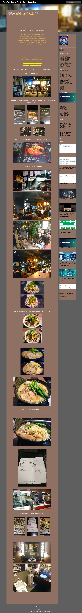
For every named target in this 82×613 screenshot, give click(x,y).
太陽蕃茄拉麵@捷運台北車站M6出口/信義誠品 (26, 36)
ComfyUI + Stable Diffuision (65, 63)
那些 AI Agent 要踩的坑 (63, 56)
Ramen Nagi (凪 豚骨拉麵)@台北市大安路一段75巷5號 (29, 44)
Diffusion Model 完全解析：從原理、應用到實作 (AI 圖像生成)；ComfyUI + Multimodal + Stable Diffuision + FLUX (67, 215)
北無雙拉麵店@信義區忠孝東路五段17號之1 (38, 36)
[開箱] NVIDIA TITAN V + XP (65, 74)
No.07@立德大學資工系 (63, 113)
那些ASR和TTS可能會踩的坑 (64, 66)
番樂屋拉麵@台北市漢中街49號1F (42, 40)
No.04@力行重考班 (63, 109)
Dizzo (43, 609)
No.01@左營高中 (62, 106)
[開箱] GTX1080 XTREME (64, 75)
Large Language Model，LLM (65, 62)
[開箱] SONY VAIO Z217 (64, 72)
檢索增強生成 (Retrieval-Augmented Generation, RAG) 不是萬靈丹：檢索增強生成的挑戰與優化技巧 (67, 295)
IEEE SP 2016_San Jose (63, 127)
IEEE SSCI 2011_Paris (63, 134)
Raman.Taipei (32, 14)
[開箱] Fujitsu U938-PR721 (64, 70)
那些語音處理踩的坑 (63, 65)
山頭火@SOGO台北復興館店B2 (22, 42)
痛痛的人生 (61, 85)
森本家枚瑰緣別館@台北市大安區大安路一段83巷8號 (27, 38)
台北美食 (20, 14)
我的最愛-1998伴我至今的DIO (65, 79)
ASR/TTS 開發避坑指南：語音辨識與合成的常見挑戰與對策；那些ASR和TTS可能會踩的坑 (67, 169)
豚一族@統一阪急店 (39, 44)
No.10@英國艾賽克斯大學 (64, 116)
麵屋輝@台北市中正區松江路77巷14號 (26, 59)
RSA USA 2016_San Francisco (65, 128)
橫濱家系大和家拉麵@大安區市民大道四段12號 (27, 34)
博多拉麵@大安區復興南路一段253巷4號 (38, 34)
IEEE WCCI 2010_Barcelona (64, 135)
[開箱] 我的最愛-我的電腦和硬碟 (65, 76)
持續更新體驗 (61, 54)
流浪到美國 (61, 88)
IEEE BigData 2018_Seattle (64, 121)
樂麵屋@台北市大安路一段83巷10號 (32, 40)
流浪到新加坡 (61, 89)
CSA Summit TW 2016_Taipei (65, 126)
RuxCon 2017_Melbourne (64, 123)
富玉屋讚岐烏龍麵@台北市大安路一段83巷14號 (29, 63)
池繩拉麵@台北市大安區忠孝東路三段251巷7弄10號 (27, 57)
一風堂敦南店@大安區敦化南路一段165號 (39, 38)
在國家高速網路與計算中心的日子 (65, 83)
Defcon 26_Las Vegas (63, 122)
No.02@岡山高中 (62, 107)
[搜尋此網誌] (75, 2)
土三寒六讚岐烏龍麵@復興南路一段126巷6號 (35, 65)
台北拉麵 (16, 14)
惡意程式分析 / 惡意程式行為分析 (65, 82)
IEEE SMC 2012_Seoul (63, 133)
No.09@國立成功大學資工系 (64, 115)
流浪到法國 (61, 87)
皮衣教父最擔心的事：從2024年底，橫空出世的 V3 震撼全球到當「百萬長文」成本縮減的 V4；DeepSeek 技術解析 (67, 264)
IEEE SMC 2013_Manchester (65, 132)
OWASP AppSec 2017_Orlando (65, 124)
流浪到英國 (61, 86)
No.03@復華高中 (62, 108)
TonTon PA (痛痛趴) (63, 80)
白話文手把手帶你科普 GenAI (65, 57)
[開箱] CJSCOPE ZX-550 (64, 73)
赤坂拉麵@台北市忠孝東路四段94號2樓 (32, 42)
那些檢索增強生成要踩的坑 (64, 59)
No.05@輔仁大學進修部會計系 (65, 110)
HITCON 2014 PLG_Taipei (64, 131)
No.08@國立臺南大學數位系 (64, 114)
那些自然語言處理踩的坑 (64, 64)
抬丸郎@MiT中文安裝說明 (64, 81)
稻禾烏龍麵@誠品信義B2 (38, 63)
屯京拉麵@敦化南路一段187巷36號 (22, 40)
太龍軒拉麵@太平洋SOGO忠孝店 (42, 42)
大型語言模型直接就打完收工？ (65, 58)
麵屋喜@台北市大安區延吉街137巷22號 (39, 57)
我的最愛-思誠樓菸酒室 (63, 77)
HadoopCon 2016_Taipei (64, 125)
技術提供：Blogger (41, 606)
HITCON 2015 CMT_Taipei (64, 130)
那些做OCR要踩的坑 (63, 153)
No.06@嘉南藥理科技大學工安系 (65, 112)
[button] (9, 17)
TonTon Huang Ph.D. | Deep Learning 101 (21, 2)
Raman (27, 14)
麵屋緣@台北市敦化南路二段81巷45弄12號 (37, 59)
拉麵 (24, 14)
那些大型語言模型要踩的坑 (64, 60)
